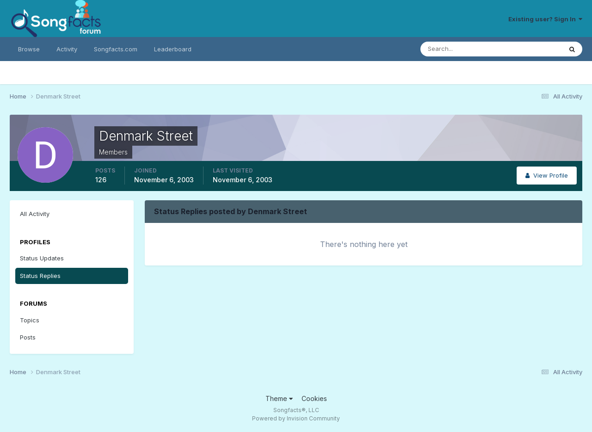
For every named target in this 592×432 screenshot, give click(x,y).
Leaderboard (172, 49)
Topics (29, 320)
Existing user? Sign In (545, 19)
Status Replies (40, 275)
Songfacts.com (115, 49)
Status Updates (42, 258)
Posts (28, 337)
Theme (279, 398)
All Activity (34, 213)
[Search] (461, 49)
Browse (29, 49)
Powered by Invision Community (296, 418)
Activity (66, 49)
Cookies (314, 398)
